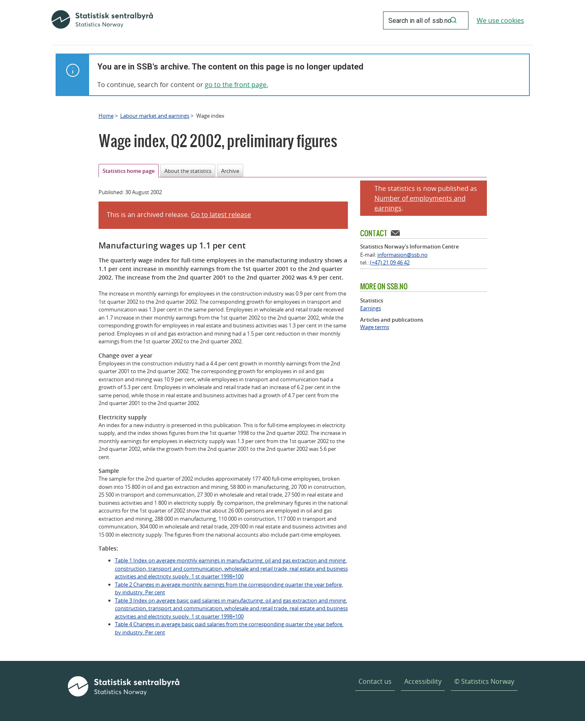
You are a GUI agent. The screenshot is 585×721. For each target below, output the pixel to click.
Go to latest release (221, 214)
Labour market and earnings (154, 115)
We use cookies (500, 20)
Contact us (375, 681)
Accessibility (423, 681)
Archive (230, 171)
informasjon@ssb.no (402, 254)
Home (106, 115)
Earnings (370, 308)
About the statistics (187, 171)
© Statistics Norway (484, 681)
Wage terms (374, 327)
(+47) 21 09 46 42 (390, 262)
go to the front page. (236, 84)
